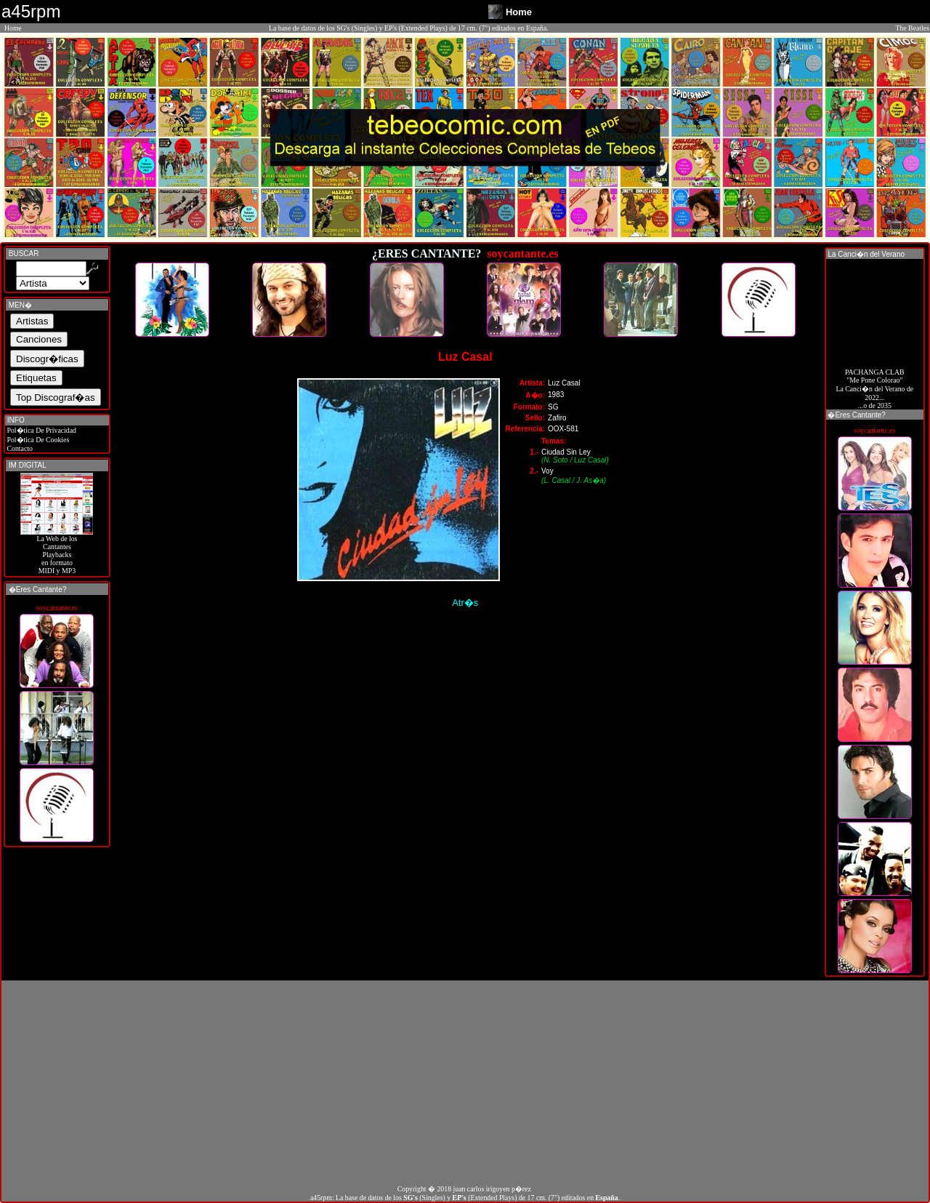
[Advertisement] (465, 1082)
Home (13, 28)
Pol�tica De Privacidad (40, 430)
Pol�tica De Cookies (37, 440)
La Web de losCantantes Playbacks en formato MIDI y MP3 (56, 551)
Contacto (19, 448)
